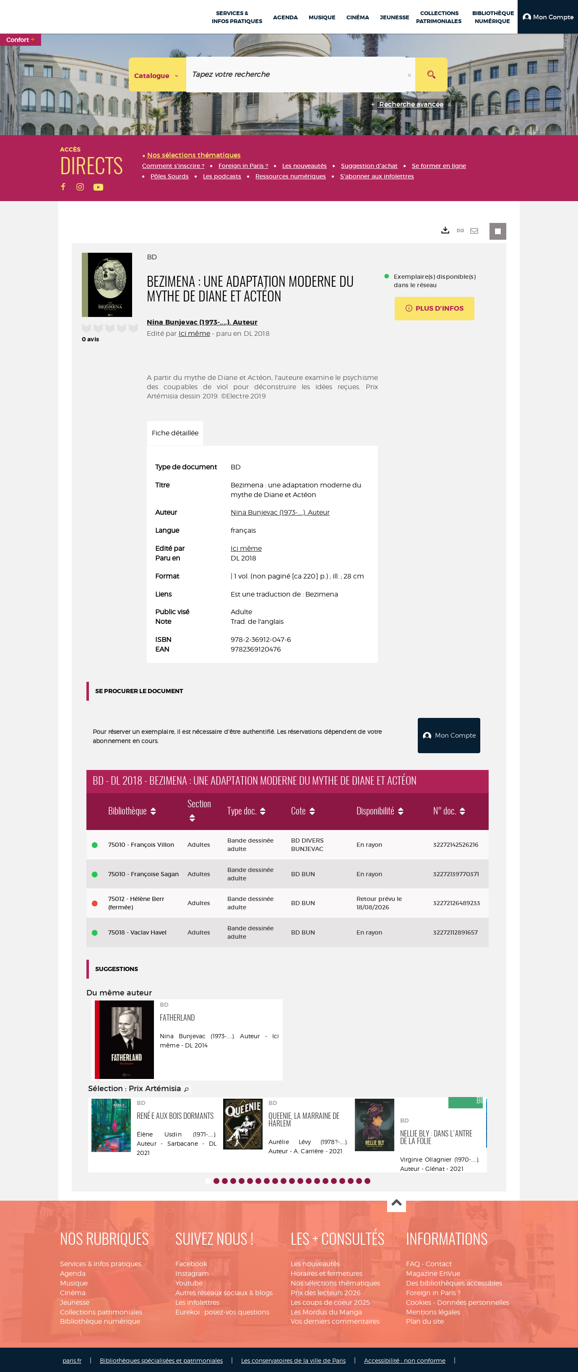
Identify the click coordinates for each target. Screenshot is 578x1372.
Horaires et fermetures (326, 1271)
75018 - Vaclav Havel (137, 930)
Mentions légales (433, 1310)
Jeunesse (74, 1300)
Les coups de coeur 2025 (330, 1300)
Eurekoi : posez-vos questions (222, 1310)
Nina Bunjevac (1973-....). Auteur (202, 322)
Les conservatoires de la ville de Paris (293, 1358)
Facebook (191, 1262)
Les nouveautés (315, 1262)
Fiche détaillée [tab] (175, 433)
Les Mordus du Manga (326, 1310)
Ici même (194, 334)
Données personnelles (473, 1300)
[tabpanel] (262, 559)
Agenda (73, 1271)
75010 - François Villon (141, 842)
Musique (74, 1281)
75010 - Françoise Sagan (143, 872)
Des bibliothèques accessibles (454, 1281)
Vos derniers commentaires (335, 1319)
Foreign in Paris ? (433, 1291)
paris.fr (71, 1358)
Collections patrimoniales (101, 1310)
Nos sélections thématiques (335, 1281)
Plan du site (425, 1319)
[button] (548, 17)
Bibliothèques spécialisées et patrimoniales (161, 1358)
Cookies (418, 1300)
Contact (439, 1262)
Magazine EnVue (433, 1271)
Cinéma (73, 1291)
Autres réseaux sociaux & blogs (224, 1291)
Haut (396, 1201)
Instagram (192, 1271)
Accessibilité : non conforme (404, 1358)
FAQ (413, 1262)
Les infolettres (197, 1300)
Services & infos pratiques (100, 1262)
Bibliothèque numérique (100, 1319)
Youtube (189, 1281)
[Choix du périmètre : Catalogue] (158, 74)
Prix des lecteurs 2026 (326, 1291)
